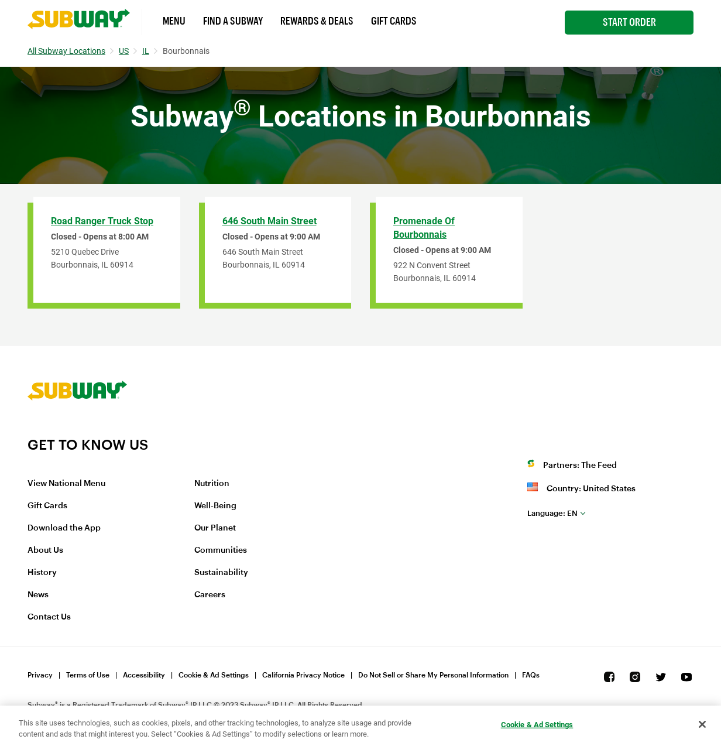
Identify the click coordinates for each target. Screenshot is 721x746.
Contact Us (49, 617)
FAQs (531, 675)
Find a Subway (233, 21)
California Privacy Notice (303, 675)
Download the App (64, 528)
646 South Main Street (269, 221)
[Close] (702, 724)
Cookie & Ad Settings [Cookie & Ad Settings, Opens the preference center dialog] (537, 724)
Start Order (629, 22)
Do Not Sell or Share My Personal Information (433, 675)
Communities (220, 550)
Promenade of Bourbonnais (424, 227)
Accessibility (144, 675)
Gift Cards (394, 21)
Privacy (40, 675)
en (552, 513)
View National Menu (66, 484)
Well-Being (215, 506)
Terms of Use (87, 675)
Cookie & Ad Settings (213, 675)
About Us (45, 550)
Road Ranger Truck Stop (102, 221)
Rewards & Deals (316, 21)
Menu (174, 21)
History (42, 573)
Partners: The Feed (580, 465)
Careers (209, 595)
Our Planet (215, 528)
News (38, 595)
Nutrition (211, 484)
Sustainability (221, 573)
